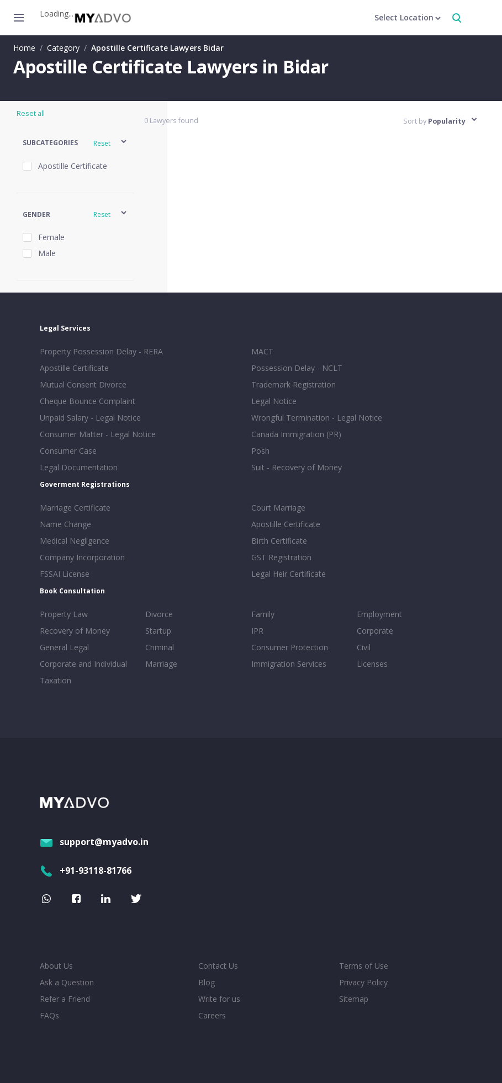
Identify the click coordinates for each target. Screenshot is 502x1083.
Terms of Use (363, 965)
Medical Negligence (74, 540)
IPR (257, 630)
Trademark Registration (293, 384)
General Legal (64, 647)
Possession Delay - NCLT (296, 368)
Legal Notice (274, 401)
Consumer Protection (289, 647)
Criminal (159, 647)
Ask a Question (67, 982)
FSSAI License (64, 574)
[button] (75, 143)
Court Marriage (278, 507)
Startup (158, 630)
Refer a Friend (65, 999)
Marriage (161, 664)
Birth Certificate (279, 540)
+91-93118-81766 (85, 870)
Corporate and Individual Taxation (83, 672)
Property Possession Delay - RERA (101, 351)
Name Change (65, 524)
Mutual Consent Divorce (83, 384)
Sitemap (353, 999)
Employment (379, 614)
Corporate (375, 630)
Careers (212, 1015)
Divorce (159, 614)
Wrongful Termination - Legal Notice (316, 417)
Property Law (64, 614)
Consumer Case (68, 450)
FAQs (49, 1015)
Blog (206, 982)
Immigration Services (288, 664)
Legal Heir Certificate (288, 574)
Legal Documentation (79, 467)
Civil (364, 647)
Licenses (372, 664)
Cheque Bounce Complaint (87, 401)
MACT (262, 351)
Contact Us (218, 965)
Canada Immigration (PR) (296, 434)
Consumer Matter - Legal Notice (98, 434)
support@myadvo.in (94, 842)
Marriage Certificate (75, 507)
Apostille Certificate (74, 368)
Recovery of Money (75, 630)
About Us (56, 965)
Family (262, 614)
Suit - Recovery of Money (296, 467)
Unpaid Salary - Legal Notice (90, 417)
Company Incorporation (82, 557)
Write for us (219, 999)
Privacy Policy (363, 982)
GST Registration (281, 557)
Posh (260, 450)
